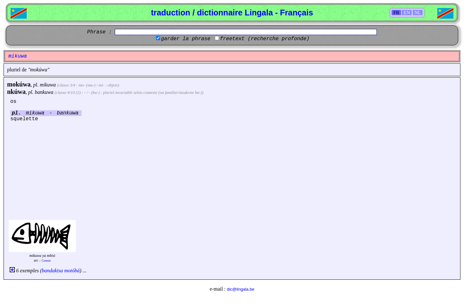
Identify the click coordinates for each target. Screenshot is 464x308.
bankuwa (44, 92)
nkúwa (16, 91)
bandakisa (52, 270)
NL (417, 12)
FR (396, 12)
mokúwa (19, 84)
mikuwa (48, 84)
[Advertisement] (232, 170)
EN (407, 12)
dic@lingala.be (240, 289)
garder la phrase (186, 39)
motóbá (72, 270)
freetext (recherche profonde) (264, 39)
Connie (46, 260)
